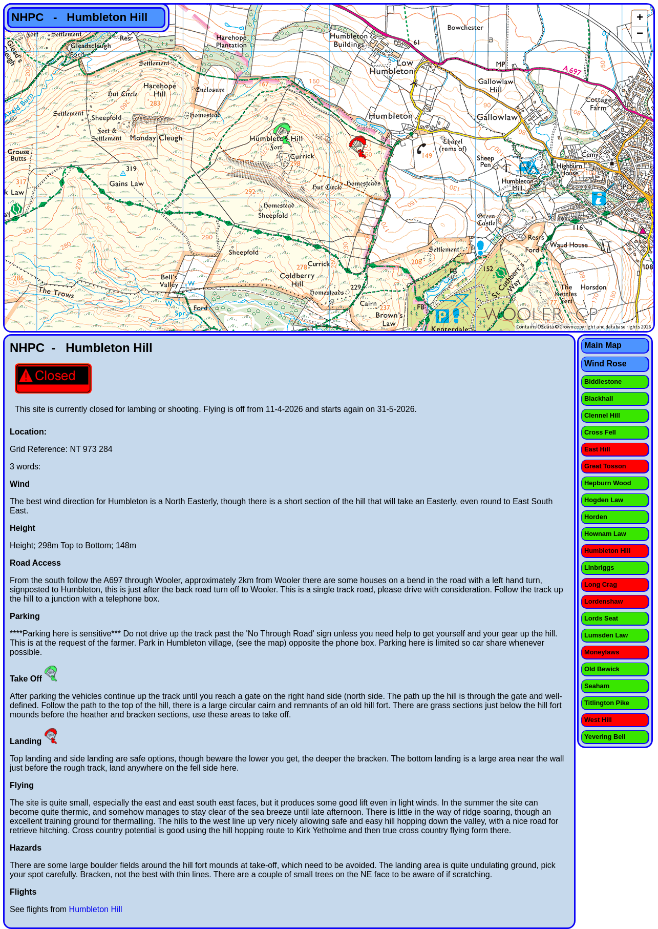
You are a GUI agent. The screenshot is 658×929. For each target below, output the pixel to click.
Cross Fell (600, 432)
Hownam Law (605, 534)
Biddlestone (603, 381)
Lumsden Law (606, 635)
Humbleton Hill (95, 909)
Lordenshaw (603, 601)
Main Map (603, 345)
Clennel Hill (602, 415)
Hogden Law (603, 500)
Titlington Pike (606, 703)
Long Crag (600, 584)
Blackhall (598, 398)
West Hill (598, 720)
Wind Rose (605, 363)
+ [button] (639, 18)
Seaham (596, 686)
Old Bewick (602, 669)
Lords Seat (601, 618)
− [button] (639, 34)
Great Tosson (605, 466)
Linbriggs (599, 567)
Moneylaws (601, 652)
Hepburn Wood (607, 483)
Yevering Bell (604, 736)
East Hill (597, 449)
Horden (595, 517)
